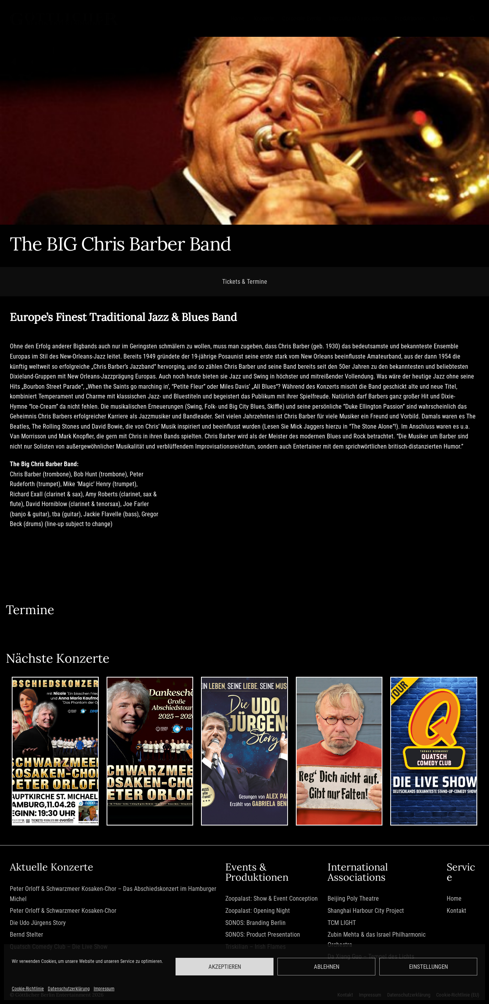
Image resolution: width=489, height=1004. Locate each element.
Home (453, 899)
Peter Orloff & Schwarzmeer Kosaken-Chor (63, 911)
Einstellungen (428, 966)
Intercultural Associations (357, 18)
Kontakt (441, 18)
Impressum (104, 988)
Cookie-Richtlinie (28, 988)
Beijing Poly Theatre (353, 899)
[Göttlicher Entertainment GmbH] (64, 18)
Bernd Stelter (26, 935)
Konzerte (264, 18)
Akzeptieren (224, 966)
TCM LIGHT (342, 923)
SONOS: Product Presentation (262, 935)
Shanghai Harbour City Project (366, 911)
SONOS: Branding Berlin (255, 923)
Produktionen (410, 18)
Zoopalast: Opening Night (257, 911)
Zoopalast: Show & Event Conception (271, 899)
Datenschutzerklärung (69, 988)
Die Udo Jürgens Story (38, 923)
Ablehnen (326, 966)
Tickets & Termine (244, 281)
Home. (238, 18)
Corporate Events (301, 18)
